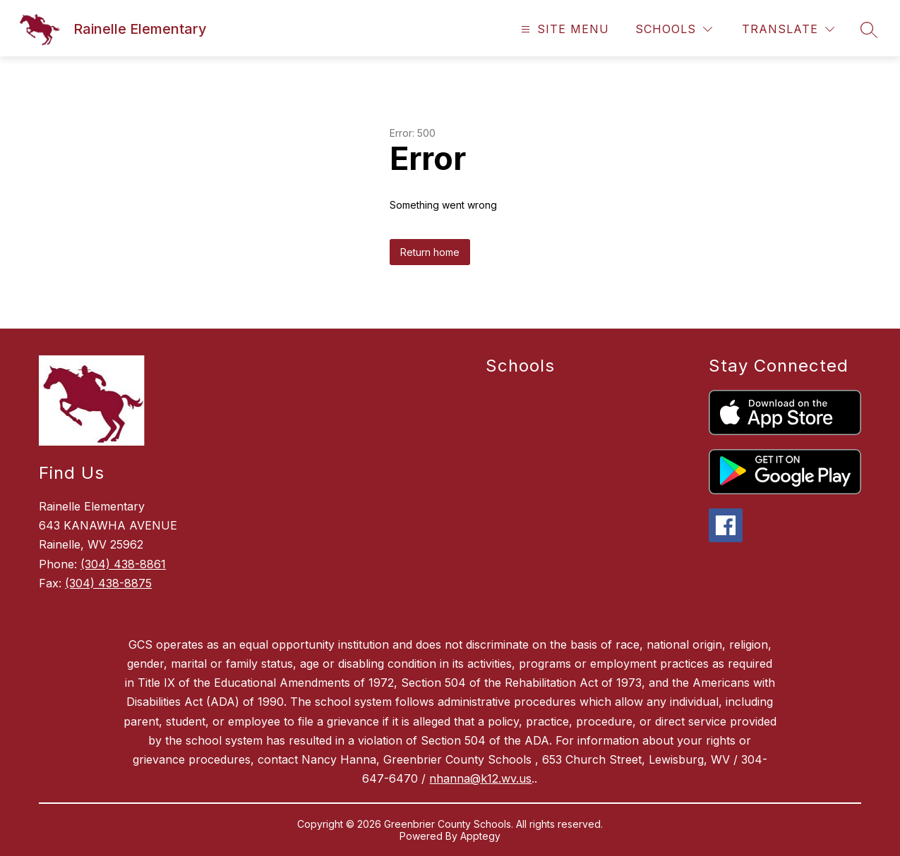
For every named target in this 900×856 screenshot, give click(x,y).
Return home (430, 252)
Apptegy (480, 836)
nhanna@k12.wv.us (480, 778)
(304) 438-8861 (123, 564)
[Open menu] (563, 29)
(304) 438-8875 (108, 583)
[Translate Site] (788, 29)
